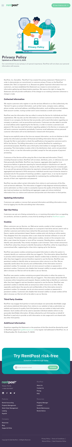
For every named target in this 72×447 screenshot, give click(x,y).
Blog (3, 425)
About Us (39, 385)
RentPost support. (59, 216)
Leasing (4, 411)
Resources (5, 422)
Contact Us (40, 388)
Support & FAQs (7, 428)
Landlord (39, 405)
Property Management (9, 405)
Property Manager (42, 402)
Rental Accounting (8, 402)
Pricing (39, 391)
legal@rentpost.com (27, 330)
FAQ (38, 393)
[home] (12, 5)
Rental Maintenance (43, 408)
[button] (3, 5)
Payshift (4, 413)
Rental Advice (41, 411)
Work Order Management (10, 408)
